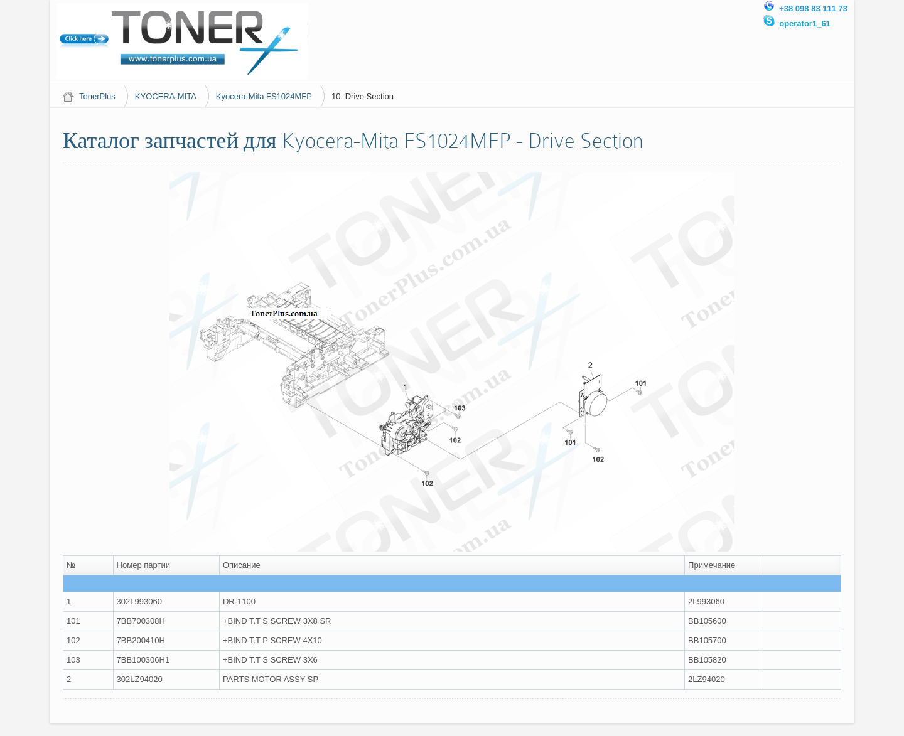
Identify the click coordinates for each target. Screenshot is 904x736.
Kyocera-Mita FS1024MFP (264, 96)
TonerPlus (97, 96)
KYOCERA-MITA (165, 96)
